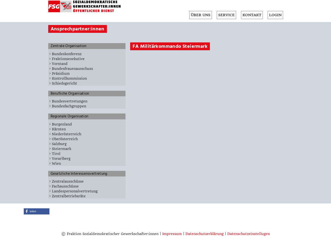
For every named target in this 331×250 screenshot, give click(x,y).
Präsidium (61, 73)
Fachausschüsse (65, 186)
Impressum (172, 234)
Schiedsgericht (64, 83)
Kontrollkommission (69, 78)
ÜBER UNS (199, 15)
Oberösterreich (65, 139)
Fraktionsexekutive (68, 59)
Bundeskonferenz (66, 54)
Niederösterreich (66, 134)
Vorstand (60, 64)
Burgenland (62, 124)
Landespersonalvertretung (75, 191)
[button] (36, 211)
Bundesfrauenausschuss (72, 69)
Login (275, 15)
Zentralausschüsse (68, 181)
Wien (56, 163)
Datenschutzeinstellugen (248, 234)
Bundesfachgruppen (69, 106)
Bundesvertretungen (69, 101)
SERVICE (225, 15)
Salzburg (59, 144)
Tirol (56, 154)
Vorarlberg (61, 159)
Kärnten (59, 129)
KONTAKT (251, 15)
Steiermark (61, 149)
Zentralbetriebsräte (69, 196)
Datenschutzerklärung (204, 234)
